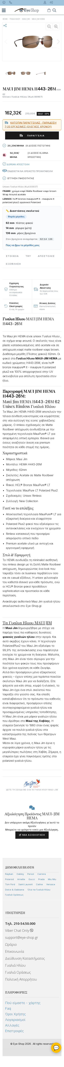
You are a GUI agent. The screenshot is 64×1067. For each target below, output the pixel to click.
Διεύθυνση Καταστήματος (25, 958)
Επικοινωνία (14, 951)
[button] (58, 41)
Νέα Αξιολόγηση (32, 835)
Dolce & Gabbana (14, 889)
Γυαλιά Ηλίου (15, 965)
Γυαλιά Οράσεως (14, 894)
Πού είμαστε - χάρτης (22, 1003)
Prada (41, 879)
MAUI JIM (26, 19)
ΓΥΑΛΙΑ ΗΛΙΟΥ (15, 19)
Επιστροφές (14, 1031)
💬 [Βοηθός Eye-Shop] (56, 1047)
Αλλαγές (12, 1025)
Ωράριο (11, 944)
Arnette (21, 879)
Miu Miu (52, 879)
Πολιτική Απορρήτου (21, 979)
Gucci (32, 879)
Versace (50, 884)
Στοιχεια (12, 256)
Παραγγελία (32, 135)
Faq (8, 1008)
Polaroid (9, 879)
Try (28, 256)
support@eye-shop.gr (21, 937)
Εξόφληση (13, 264)
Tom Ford (10, 884)
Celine (39, 884)
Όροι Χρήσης (15, 1014)
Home (5, 19)
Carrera (41, 874)
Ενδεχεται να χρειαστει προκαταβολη (28, 171)
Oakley (20, 874)
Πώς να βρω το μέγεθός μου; (23, 245)
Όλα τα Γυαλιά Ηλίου (38, 889)
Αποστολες (46, 256)
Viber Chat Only (19, 930)
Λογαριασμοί (15, 1020)
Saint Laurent (25, 884)
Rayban (9, 874)
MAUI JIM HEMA (38, 19)
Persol (30, 874)
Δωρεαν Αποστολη (16, 164)
